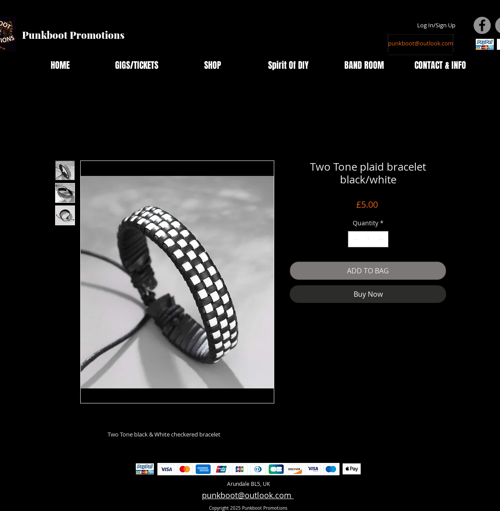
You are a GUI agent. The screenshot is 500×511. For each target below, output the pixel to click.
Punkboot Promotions (73, 34)
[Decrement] (354, 239)
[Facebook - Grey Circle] (482, 25)
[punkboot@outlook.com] (420, 43)
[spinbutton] (368, 239)
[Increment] (381, 239)
